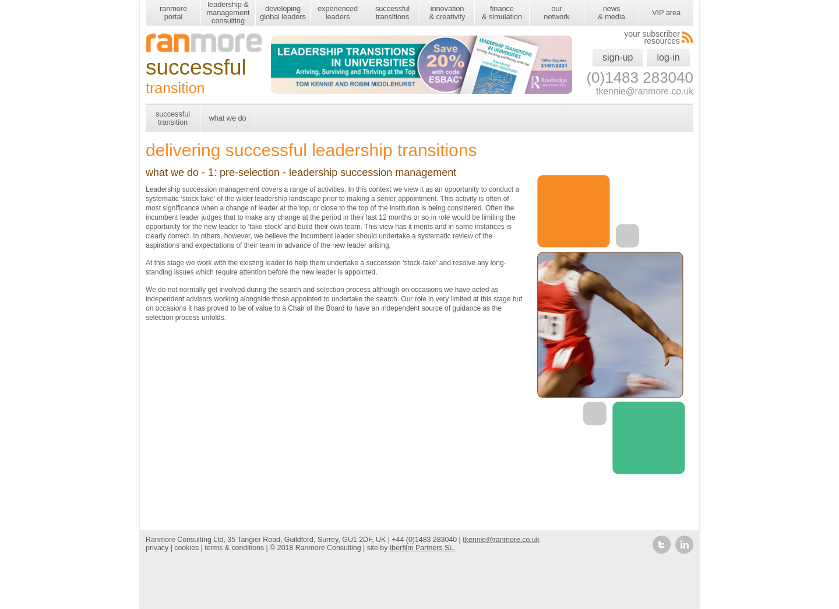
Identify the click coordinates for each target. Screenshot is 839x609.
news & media (611, 12)
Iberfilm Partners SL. (423, 548)
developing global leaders (283, 12)
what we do (227, 118)
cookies (186, 548)
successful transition (173, 118)
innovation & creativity (447, 12)
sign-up (617, 57)
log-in (668, 57)
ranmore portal (173, 12)
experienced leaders (338, 12)
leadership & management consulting (227, 12)
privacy (157, 548)
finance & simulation (502, 12)
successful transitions (392, 12)
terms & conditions (234, 548)
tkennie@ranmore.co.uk (501, 540)
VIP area (666, 12)
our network (556, 12)
